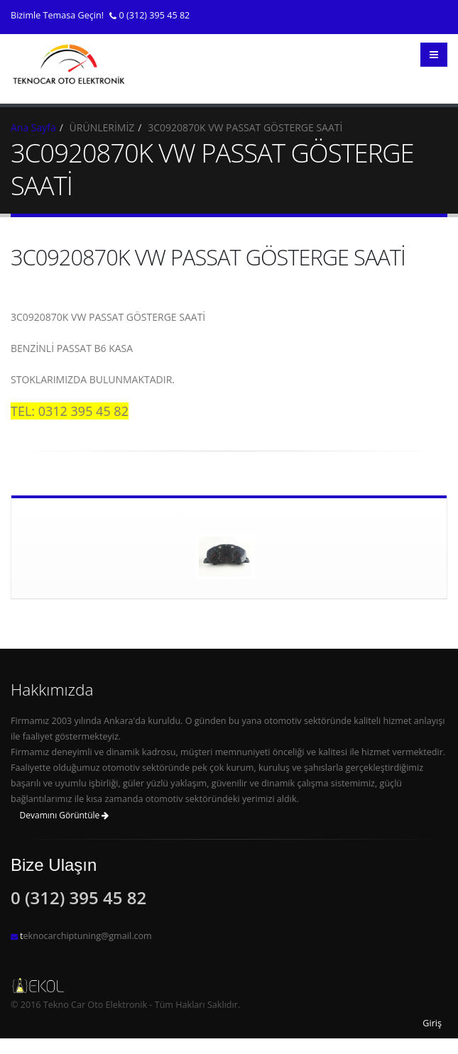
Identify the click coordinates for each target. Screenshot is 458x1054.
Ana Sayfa (33, 127)
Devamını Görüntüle (64, 815)
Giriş (432, 1023)
